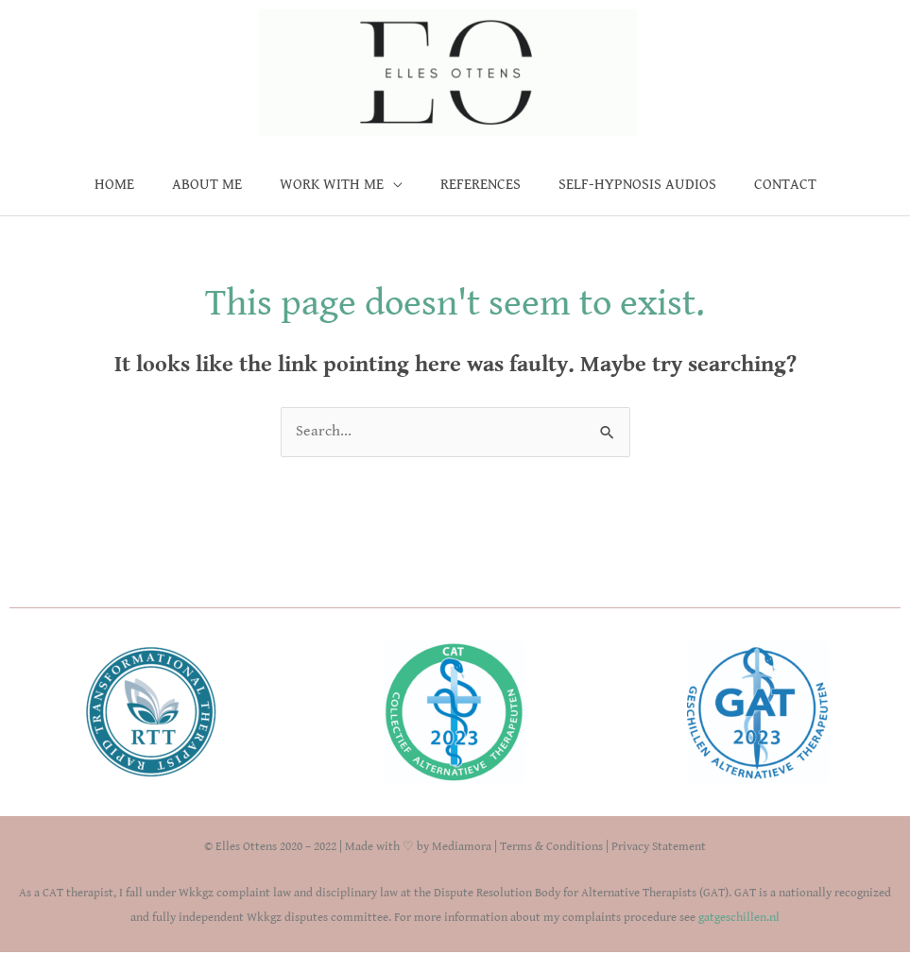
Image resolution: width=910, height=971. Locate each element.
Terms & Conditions (551, 847)
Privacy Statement (658, 847)
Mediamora (461, 847)
